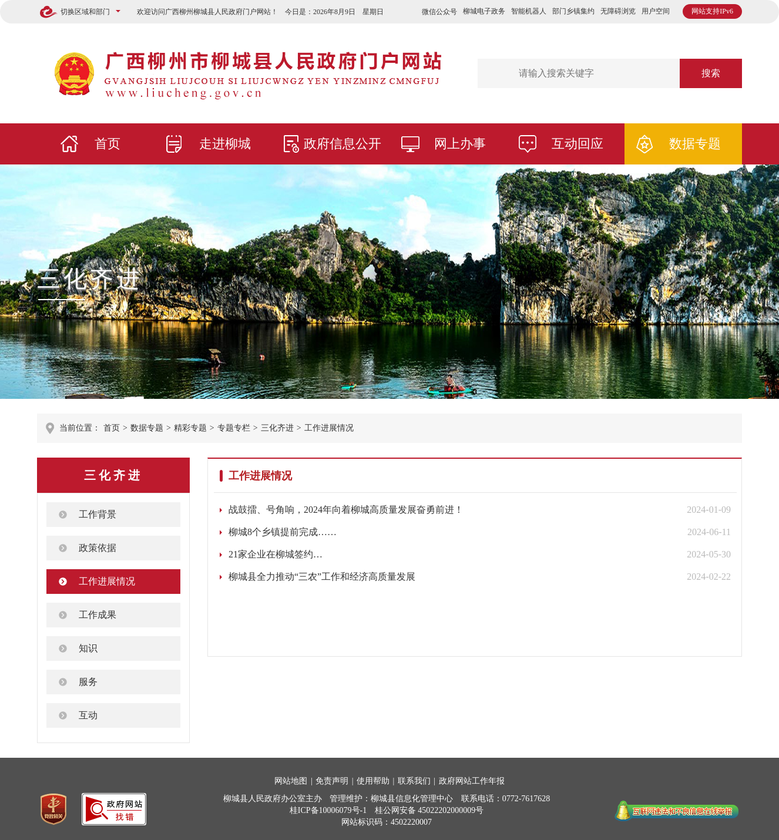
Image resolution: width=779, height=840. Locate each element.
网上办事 (460, 143)
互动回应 (577, 143)
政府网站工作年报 (472, 781)
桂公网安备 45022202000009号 (429, 810)
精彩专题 (190, 428)
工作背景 (97, 514)
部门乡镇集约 (573, 11)
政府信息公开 (342, 143)
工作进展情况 (329, 428)
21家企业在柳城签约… (276, 554)
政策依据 (97, 548)
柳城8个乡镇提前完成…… (283, 532)
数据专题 (695, 143)
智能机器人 (528, 11)
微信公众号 (439, 12)
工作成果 (97, 615)
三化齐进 (90, 279)
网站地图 (290, 781)
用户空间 (656, 11)
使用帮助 (373, 781)
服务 (88, 682)
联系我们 (414, 781)
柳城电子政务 (484, 11)
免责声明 (331, 781)
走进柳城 (225, 143)
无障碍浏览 (618, 11)
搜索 (710, 73)
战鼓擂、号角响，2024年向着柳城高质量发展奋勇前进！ (346, 510)
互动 (88, 715)
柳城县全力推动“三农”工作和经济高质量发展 (322, 577)
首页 (107, 143)
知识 (88, 648)
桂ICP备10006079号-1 (328, 810)
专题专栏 (233, 428)
